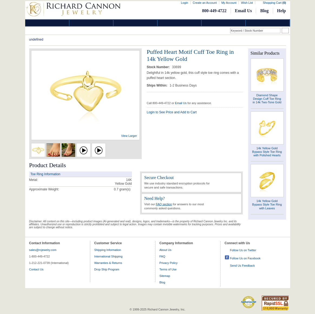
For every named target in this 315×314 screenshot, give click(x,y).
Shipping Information (107, 250)
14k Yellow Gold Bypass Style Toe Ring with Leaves (267, 204)
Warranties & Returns (108, 263)
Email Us (243, 10)
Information (224, 22)
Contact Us (36, 269)
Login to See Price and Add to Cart (172, 112)
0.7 (116, 189)
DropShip (268, 22)
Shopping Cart (274, 2)
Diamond (47, 22)
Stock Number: (159, 67)
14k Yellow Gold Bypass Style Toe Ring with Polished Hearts (267, 152)
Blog (264, 10)
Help (281, 10)
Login (184, 2)
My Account (229, 2)
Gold (91, 22)
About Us (165, 250)
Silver (135, 22)
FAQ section (164, 204)
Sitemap (165, 275)
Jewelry (179, 22)
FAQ (162, 256)
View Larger (129, 135)
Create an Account (205, 2)
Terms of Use (168, 269)
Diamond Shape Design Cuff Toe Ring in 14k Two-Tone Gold (267, 99)
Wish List (247, 2)
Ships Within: (157, 85)
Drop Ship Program (106, 269)
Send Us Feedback (242, 265)
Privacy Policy (169, 263)
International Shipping (108, 256)
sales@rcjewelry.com (43, 250)
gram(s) (122, 189)
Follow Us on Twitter (243, 250)
